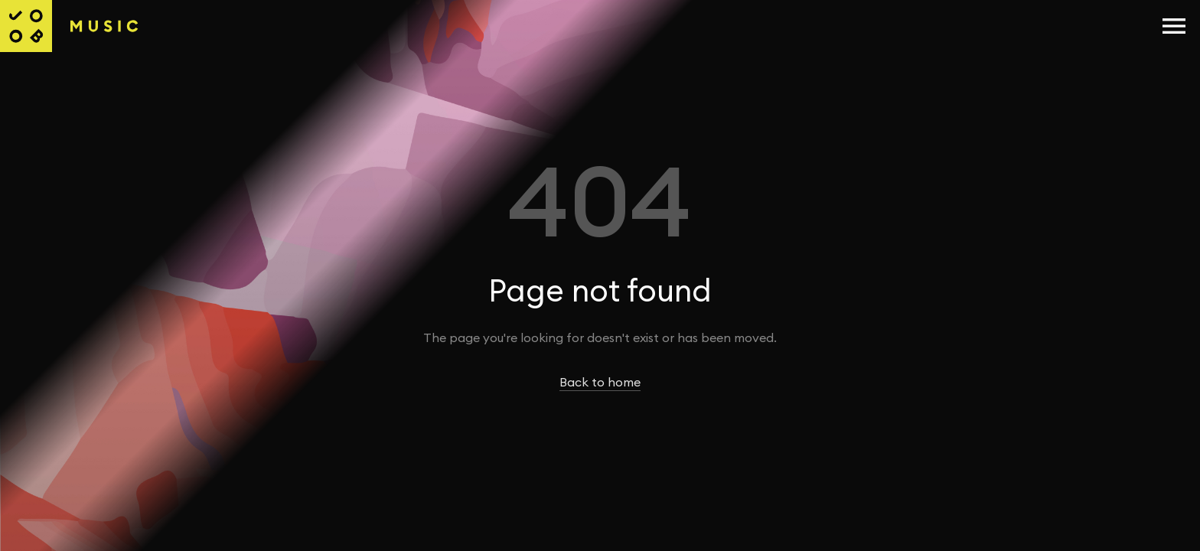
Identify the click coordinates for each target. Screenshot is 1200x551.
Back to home (600, 383)
